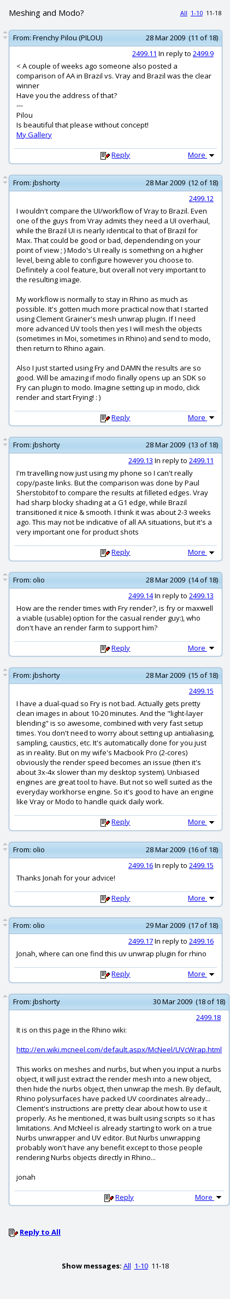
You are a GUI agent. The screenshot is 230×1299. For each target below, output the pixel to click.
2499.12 (201, 198)
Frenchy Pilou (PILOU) (67, 38)
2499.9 (203, 53)
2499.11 (144, 53)
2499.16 (140, 865)
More (202, 155)
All (183, 13)
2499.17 (140, 941)
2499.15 (201, 691)
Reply (120, 155)
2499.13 (140, 460)
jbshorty (46, 182)
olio (39, 580)
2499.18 (208, 1017)
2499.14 (140, 595)
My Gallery (34, 134)
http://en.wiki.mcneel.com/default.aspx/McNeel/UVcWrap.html (119, 1049)
